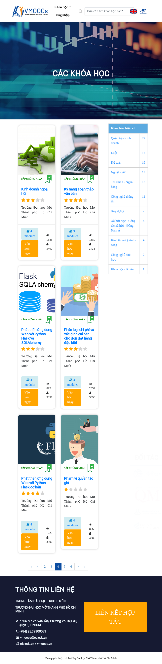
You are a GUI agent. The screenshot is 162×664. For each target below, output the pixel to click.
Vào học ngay (27, 248)
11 (150, 196)
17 (150, 152)
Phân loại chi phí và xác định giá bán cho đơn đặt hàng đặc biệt (79, 336)
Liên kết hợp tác (115, 617)
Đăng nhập (61, 15)
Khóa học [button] (61, 7)
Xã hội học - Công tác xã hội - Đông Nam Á (130, 225)
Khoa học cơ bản (129, 269)
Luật (121, 152)
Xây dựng (124, 211)
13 (150, 172)
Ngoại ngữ (125, 172)
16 (150, 162)
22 (150, 138)
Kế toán (123, 162)
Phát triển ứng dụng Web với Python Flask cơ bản (36, 482)
